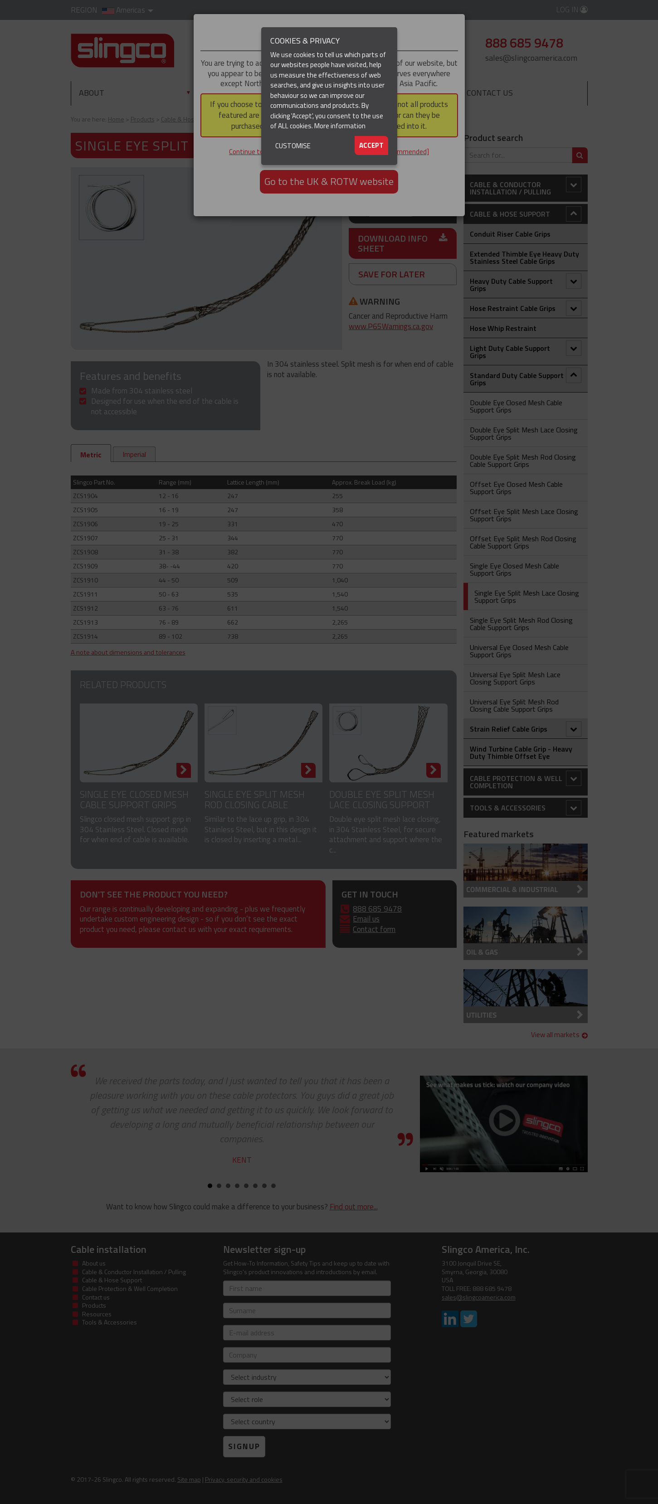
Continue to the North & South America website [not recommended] (329, 151)
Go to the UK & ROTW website (329, 181)
